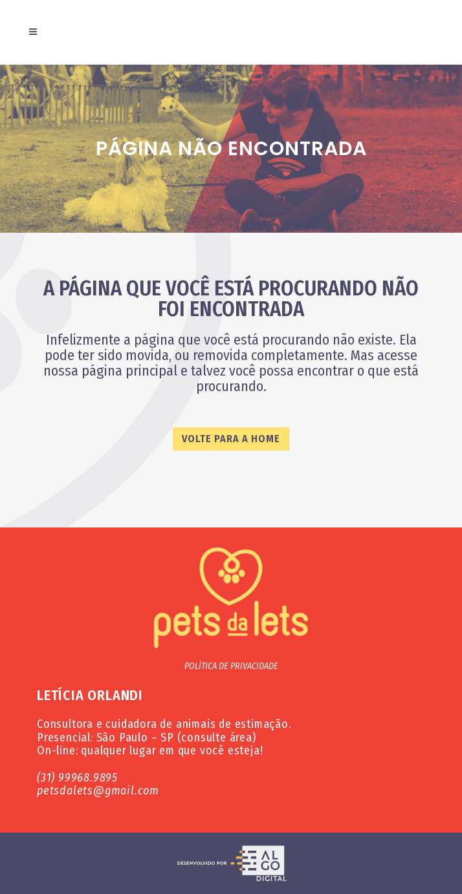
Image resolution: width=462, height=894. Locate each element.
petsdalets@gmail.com (98, 790)
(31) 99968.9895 (77, 778)
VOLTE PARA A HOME (231, 438)
